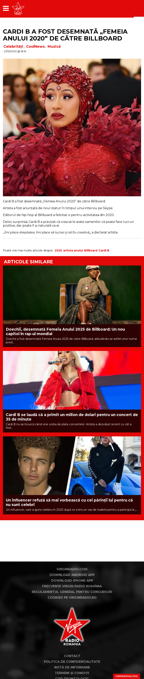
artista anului (73, 250)
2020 (58, 250)
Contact (72, 656)
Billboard (90, 250)
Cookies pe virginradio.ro (72, 597)
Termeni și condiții (72, 673)
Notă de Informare (72, 667)
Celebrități (13, 46)
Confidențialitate (127, 676)
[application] (131, 8)
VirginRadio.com (72, 569)
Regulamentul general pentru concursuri (72, 592)
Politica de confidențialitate (72, 662)
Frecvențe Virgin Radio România (72, 586)
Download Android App (72, 575)
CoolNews (35, 46)
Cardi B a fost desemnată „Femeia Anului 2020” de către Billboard (65, 35)
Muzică (54, 46)
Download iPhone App (72, 580)
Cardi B (104, 250)
